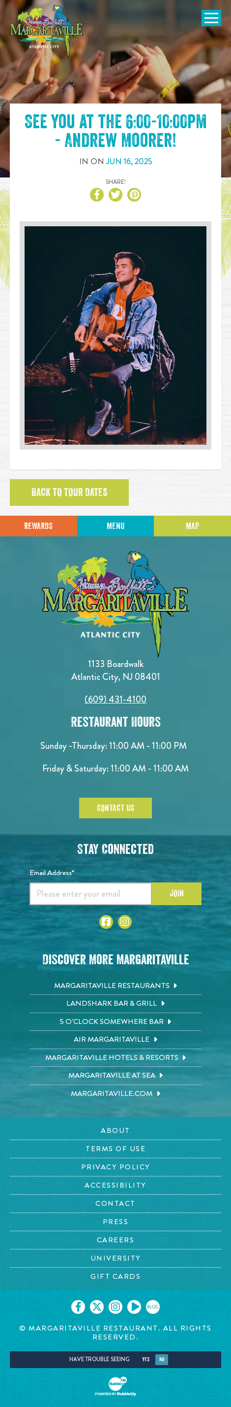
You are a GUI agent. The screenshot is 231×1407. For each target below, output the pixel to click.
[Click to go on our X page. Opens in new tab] (97, 1307)
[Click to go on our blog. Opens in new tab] (153, 1307)
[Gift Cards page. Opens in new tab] (115, 1276)
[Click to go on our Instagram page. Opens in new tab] (115, 1307)
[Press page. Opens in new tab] (115, 1222)
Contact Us (115, 808)
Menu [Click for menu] (115, 526)
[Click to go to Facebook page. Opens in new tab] (106, 922)
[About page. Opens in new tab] (115, 1130)
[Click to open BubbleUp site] (115, 1386)
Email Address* (51, 872)
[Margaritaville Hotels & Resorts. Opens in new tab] (115, 1058)
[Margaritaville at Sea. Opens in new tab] (115, 1076)
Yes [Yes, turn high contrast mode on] (145, 1359)
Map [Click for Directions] (192, 526)
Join (177, 893)
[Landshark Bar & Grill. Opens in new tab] (115, 1004)
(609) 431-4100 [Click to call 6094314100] (115, 699)
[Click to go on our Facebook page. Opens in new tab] (78, 1307)
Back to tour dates (69, 492)
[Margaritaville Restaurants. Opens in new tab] (115, 986)
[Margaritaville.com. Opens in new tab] (115, 1094)
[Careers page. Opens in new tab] (115, 1240)
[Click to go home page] (47, 31)
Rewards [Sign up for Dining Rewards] (38, 526)
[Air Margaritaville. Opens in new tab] (115, 1040)
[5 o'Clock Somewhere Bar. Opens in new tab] (115, 1022)
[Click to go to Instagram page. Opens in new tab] (125, 922)
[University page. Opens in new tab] (115, 1258)
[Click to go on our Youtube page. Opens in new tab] (134, 1307)
